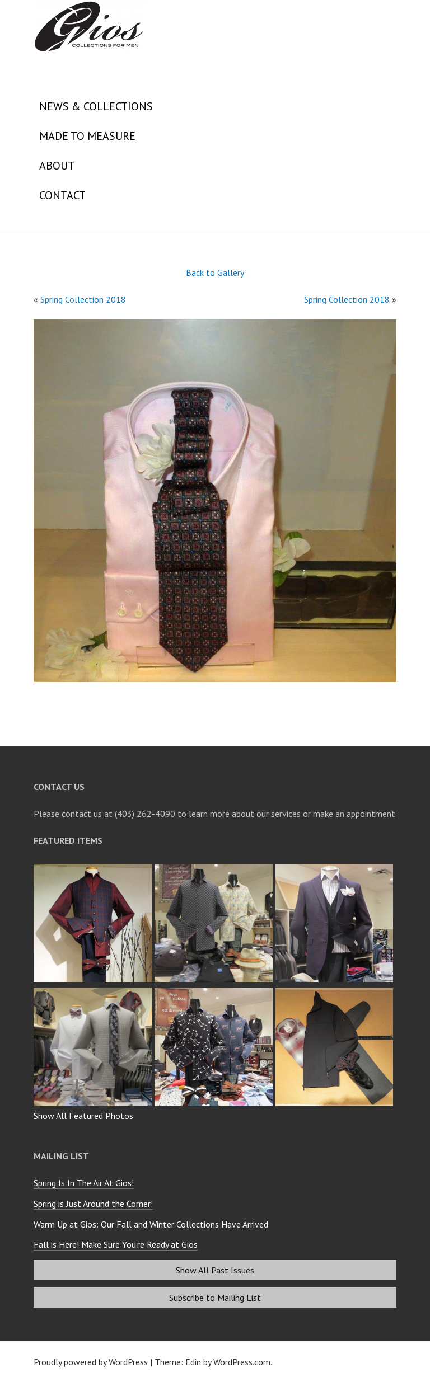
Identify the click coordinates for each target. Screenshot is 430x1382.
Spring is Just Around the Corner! (93, 1203)
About (56, 165)
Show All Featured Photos (83, 1115)
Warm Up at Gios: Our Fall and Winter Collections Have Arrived (151, 1224)
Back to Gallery (215, 272)
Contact (62, 195)
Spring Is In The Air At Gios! (84, 1182)
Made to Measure (87, 136)
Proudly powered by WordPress (91, 1361)
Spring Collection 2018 (83, 299)
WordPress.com (241, 1361)
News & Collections (96, 106)
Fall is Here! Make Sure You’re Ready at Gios (116, 1244)
